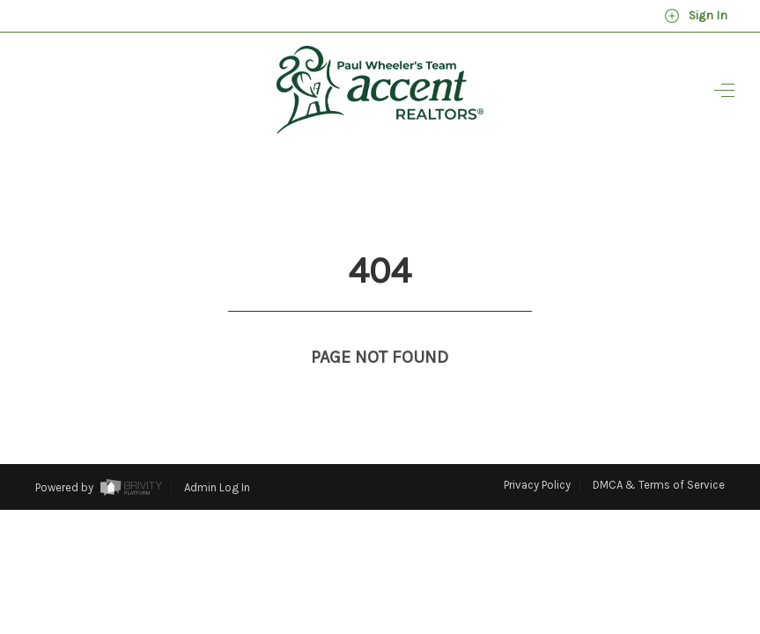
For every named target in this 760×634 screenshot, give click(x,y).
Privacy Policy (537, 452)
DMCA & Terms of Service (659, 452)
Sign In (695, 16)
